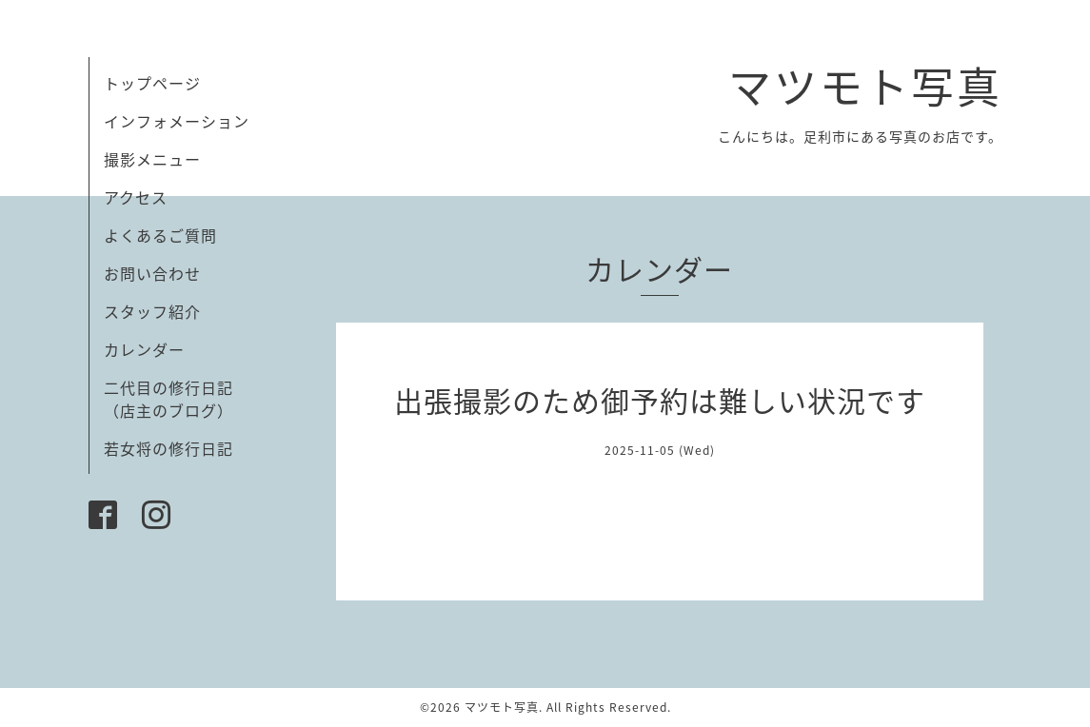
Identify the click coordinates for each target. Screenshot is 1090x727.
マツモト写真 (865, 85)
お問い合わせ (152, 273)
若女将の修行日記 (168, 448)
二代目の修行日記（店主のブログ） (168, 399)
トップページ (152, 82)
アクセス (136, 197)
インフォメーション (176, 120)
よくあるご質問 (160, 235)
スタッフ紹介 (152, 311)
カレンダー (144, 349)
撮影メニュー (152, 158)
